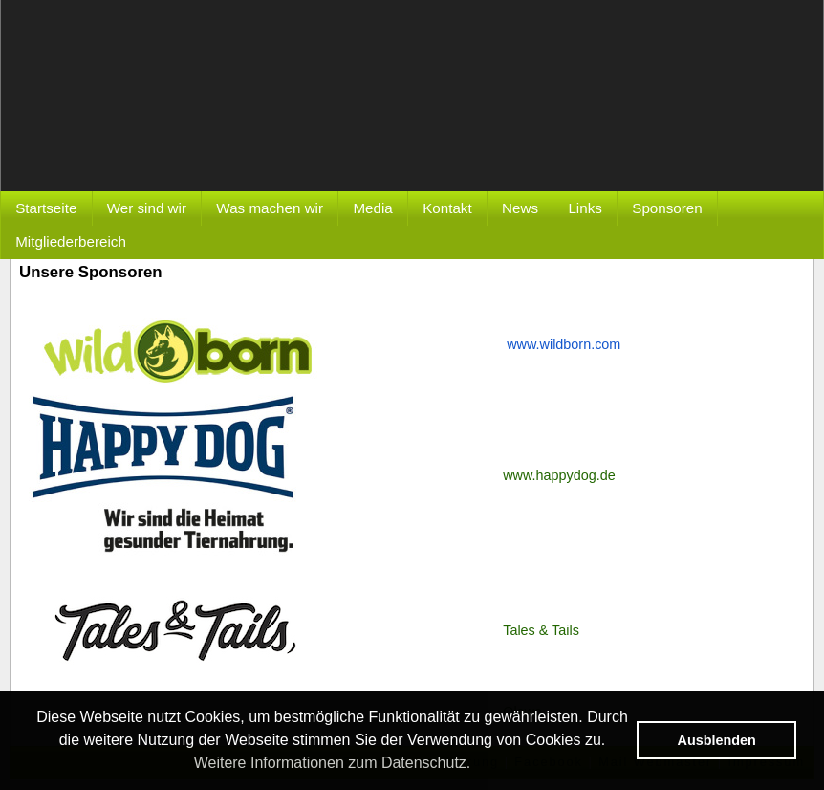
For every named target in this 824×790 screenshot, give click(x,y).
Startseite (45, 208)
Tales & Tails (541, 630)
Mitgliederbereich (70, 241)
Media (372, 208)
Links (584, 208)
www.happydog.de (559, 475)
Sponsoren (667, 208)
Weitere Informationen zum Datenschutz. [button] (332, 763)
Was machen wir (269, 208)
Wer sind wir (146, 208)
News (520, 208)
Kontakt (447, 208)
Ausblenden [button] (717, 740)
